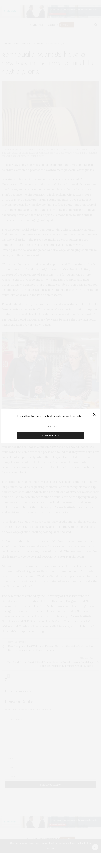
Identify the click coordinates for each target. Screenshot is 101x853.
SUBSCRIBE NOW (50, 435)
